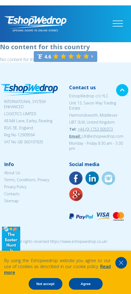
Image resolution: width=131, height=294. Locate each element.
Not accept (45, 284)
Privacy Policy (15, 186)
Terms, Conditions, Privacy (26, 179)
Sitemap (11, 200)
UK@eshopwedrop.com (102, 136)
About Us (12, 172)
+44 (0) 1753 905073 (95, 129)
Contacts (12, 193)
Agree (86, 284)
